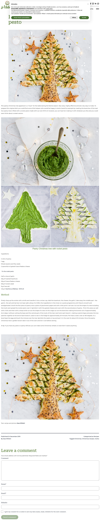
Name (3, 484)
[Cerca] (64, 4)
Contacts (89, 9)
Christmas (78, 439)
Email (3, 493)
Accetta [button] (84, 521)
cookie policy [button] (49, 512)
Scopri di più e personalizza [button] (21, 521)
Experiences (67, 9)
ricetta (97, 439)
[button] (88, 508)
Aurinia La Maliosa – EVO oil (15, 289)
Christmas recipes (88, 439)
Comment (5, 458)
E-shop (79, 9)
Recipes (96, 436)
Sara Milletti (21, 423)
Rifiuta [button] (74, 521)
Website (4, 502)
